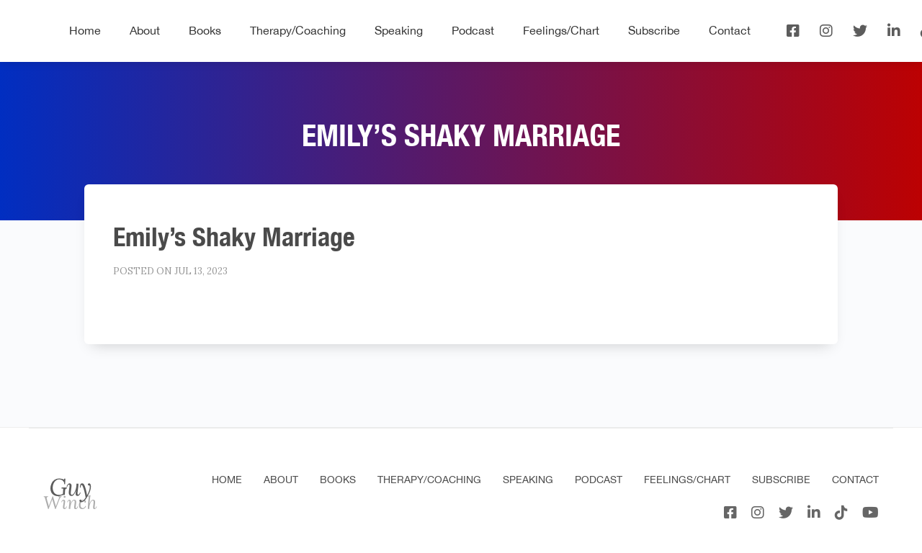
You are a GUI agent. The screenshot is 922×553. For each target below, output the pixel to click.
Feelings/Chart (561, 30)
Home (85, 30)
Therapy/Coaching (298, 30)
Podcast (473, 30)
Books (205, 30)
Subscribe (654, 30)
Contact (730, 30)
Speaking (399, 30)
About (145, 30)
